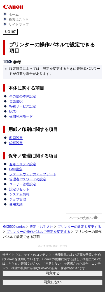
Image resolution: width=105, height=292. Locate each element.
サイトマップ (19, 25)
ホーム (14, 14)
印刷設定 (16, 138)
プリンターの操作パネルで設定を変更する (38, 232)
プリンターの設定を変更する (79, 227)
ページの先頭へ (83, 218)
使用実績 (16, 204)
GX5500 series (14, 227)
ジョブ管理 (17, 199)
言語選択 (16, 101)
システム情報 (19, 194)
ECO (13, 111)
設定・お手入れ (41, 227)
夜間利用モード (21, 116)
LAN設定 (15, 169)
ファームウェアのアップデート (32, 174)
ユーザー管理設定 (22, 184)
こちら (10, 263)
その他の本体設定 (22, 96)
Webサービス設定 (22, 106)
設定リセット (19, 189)
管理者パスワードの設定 (27, 179)
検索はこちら (19, 19)
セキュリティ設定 (22, 164)
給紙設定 (16, 143)
